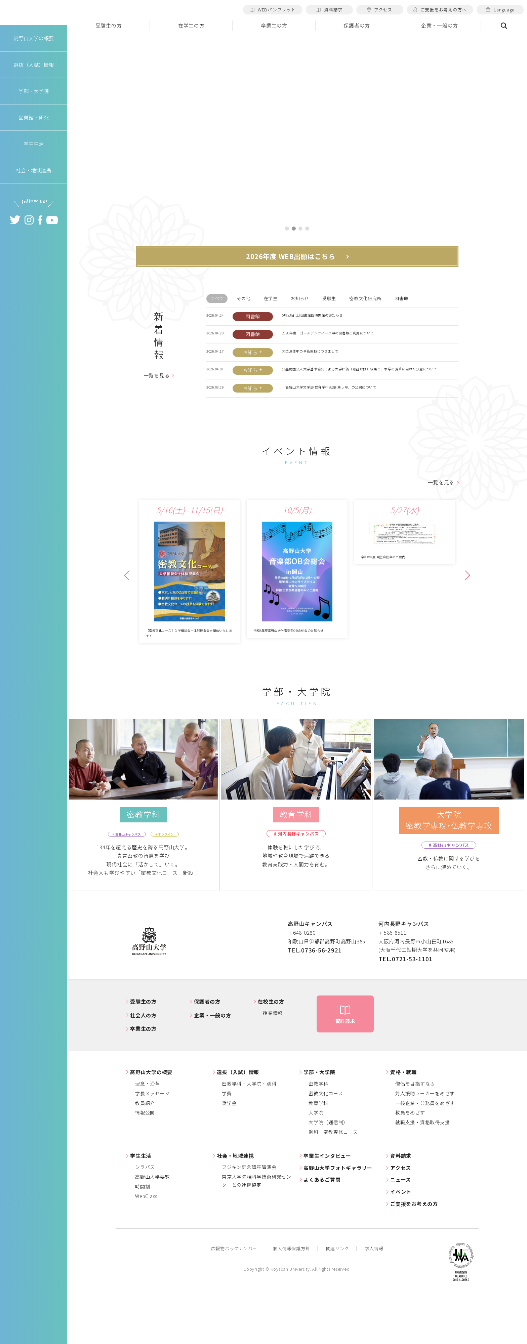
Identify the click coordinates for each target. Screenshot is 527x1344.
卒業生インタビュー (327, 1205)
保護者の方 (356, 25)
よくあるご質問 (321, 1229)
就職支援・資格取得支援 (422, 1171)
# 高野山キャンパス (120, 883)
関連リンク (337, 1298)
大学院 (316, 1162)
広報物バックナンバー (234, 1298)
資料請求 (329, 9)
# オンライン (173, 883)
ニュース (400, 1229)
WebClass (146, 1245)
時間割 (142, 1235)
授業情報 (273, 1062)
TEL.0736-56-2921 (315, 999)
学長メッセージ (152, 1142)
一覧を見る (157, 392)
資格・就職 (403, 1121)
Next (464, 618)
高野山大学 (33, 17)
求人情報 (374, 1298)
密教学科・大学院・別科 (249, 1133)
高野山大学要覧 (152, 1226)
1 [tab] (287, 229)
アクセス (379, 9)
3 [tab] (300, 229)
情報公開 (145, 1162)
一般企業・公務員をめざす (425, 1152)
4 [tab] (307, 229)
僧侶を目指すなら (415, 1133)
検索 (504, 25)
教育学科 (318, 1152)
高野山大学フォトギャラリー (337, 1217)
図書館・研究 (34, 125)
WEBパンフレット (273, 9)
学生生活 (140, 1205)
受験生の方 (108, 25)
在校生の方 (271, 1051)
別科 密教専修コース (333, 1181)
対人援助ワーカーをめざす (425, 1142)
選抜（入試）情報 (238, 1121)
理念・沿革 (147, 1133)
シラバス (145, 1216)
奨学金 (229, 1152)
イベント (400, 1241)
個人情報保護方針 (291, 1298)
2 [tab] (294, 229)
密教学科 (318, 1133)
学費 (227, 1142)
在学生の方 (191, 25)
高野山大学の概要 (33, 46)
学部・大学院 (319, 1121)
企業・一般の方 (439, 25)
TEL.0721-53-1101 (405, 1008)
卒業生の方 (274, 25)
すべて (217, 299)
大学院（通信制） (328, 1171)
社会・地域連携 (235, 1205)
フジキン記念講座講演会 (249, 1216)
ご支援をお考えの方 (414, 1253)
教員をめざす (410, 1162)
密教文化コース (326, 1142)
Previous (129, 618)
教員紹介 (145, 1152)
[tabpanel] (297, 126)
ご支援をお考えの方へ (440, 9)
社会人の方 (143, 1064)
